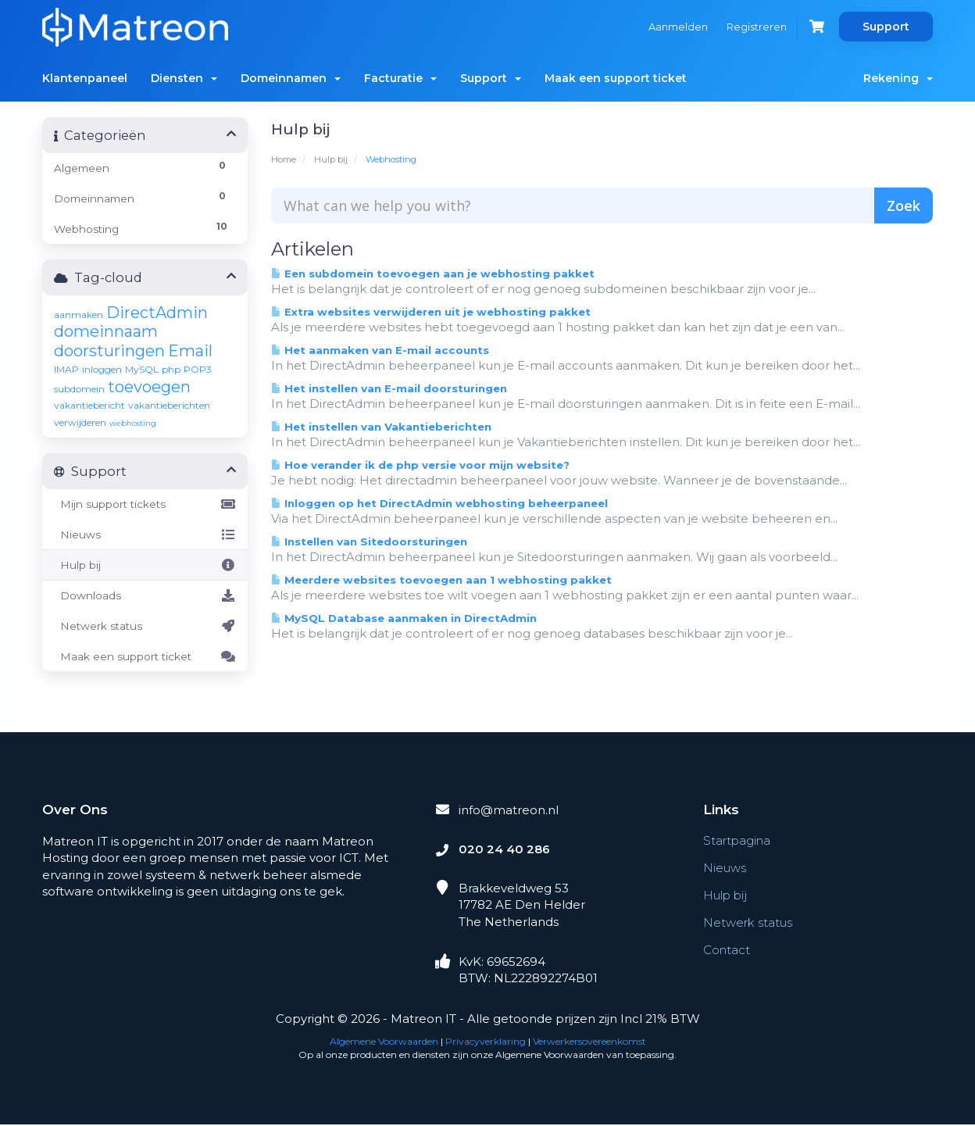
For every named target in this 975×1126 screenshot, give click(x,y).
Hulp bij (331, 159)
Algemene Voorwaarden (384, 1043)
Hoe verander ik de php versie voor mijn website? (420, 465)
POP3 (198, 369)
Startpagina (736, 840)
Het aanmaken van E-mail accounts (380, 350)
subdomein (79, 389)
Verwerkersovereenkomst (589, 1043)
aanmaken (78, 314)
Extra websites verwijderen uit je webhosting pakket (431, 312)
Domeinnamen (291, 78)
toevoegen (149, 386)
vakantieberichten (169, 405)
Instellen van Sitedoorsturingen (369, 541)
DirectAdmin (157, 312)
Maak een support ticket (616, 78)
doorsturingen (109, 350)
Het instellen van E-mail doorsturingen (389, 388)
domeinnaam (106, 331)
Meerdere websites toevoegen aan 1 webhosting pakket (441, 580)
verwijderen (80, 422)
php (171, 369)
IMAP (66, 369)
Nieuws (145, 534)
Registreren (756, 26)
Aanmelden (677, 26)
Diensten (184, 78)
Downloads (145, 595)
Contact (726, 949)
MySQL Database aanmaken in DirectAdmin (404, 618)
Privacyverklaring (485, 1043)
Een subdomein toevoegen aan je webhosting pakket (433, 273)
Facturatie (400, 78)
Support (885, 27)
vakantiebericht (89, 405)
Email (190, 350)
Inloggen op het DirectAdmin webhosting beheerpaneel (439, 503)
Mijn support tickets (145, 504)
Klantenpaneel (84, 78)
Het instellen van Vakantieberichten (381, 426)
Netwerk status (145, 626)
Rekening (898, 78)
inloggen (102, 369)
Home (283, 159)
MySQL (142, 369)
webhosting (132, 423)
